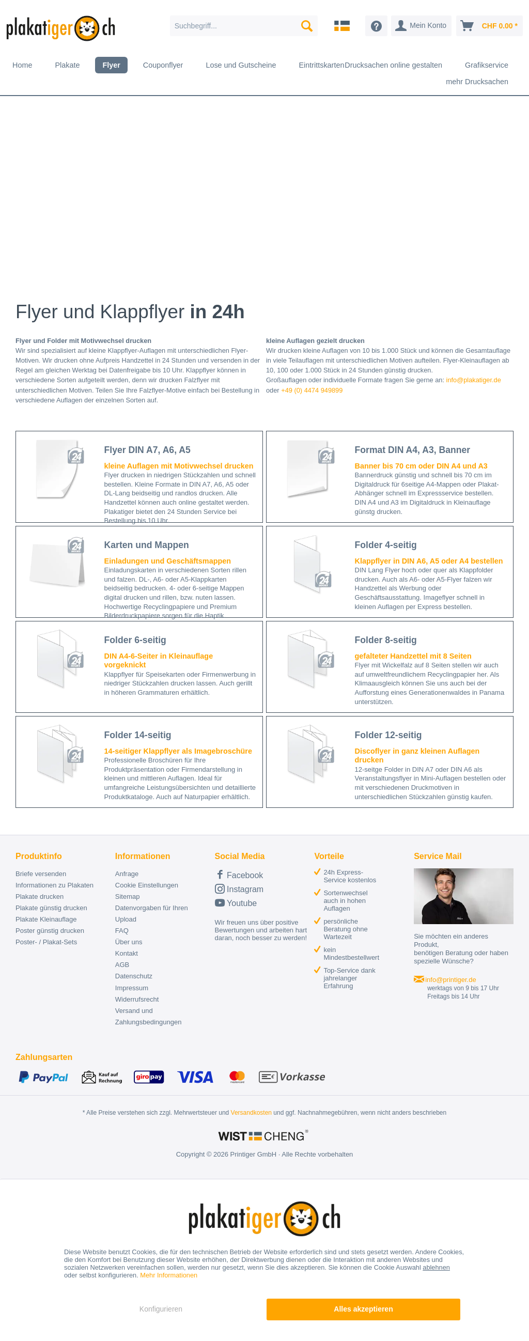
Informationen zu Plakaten (54, 885)
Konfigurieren (160, 1309)
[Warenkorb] (489, 25)
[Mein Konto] (421, 25)
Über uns (129, 942)
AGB (122, 965)
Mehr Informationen (168, 1275)
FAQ (122, 930)
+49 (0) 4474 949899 (312, 390)
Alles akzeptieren (363, 1309)
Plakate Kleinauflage (46, 919)
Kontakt (126, 953)
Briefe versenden (40, 874)
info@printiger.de (450, 980)
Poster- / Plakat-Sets (46, 942)
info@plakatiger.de (473, 380)
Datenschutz (133, 976)
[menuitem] (244, 25)
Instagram (239, 889)
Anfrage (127, 874)
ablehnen (436, 1267)
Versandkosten (251, 1112)
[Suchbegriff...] (244, 25)
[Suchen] (307, 25)
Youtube (236, 903)
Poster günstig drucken (49, 930)
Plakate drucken (39, 896)
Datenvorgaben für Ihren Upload (151, 913)
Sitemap (127, 896)
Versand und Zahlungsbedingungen (148, 1016)
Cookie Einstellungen (146, 885)
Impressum (131, 988)
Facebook (239, 874)
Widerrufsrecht (137, 999)
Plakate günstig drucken (51, 908)
